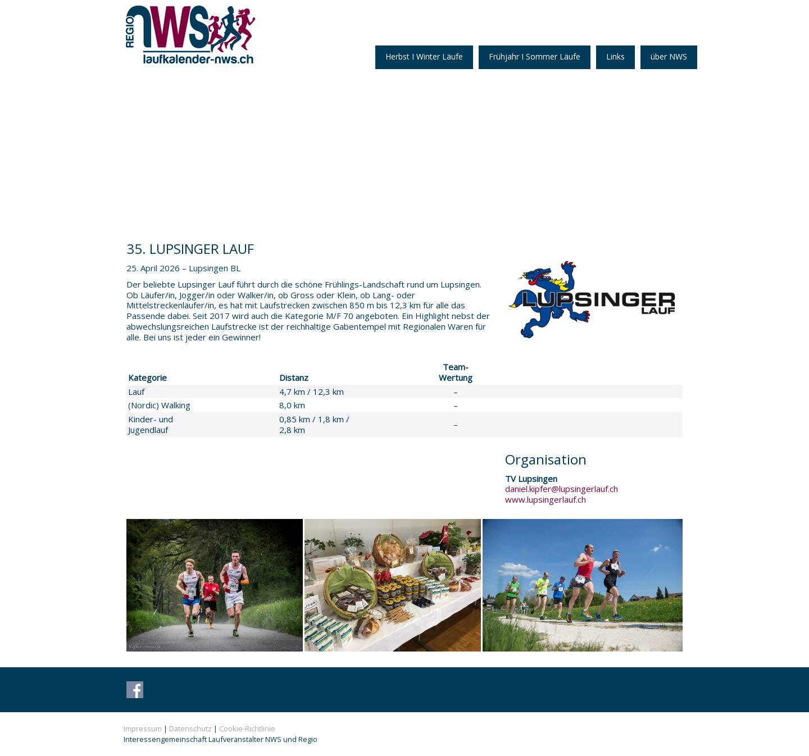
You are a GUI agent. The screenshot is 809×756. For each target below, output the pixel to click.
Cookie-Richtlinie (247, 728)
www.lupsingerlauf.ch (545, 499)
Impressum (143, 728)
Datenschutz (190, 728)
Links (615, 56)
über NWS (669, 56)
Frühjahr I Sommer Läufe (534, 56)
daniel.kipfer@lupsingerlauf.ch (561, 488)
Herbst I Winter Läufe (424, 56)
